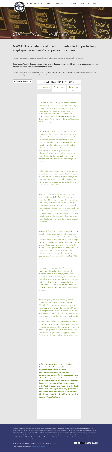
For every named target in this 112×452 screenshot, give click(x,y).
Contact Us (85, 4)
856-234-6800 (61, 89)
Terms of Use (40, 444)
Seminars (73, 4)
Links (95, 4)
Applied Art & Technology (38, 447)
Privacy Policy (48, 444)
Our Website (45, 88)
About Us (49, 4)
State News (60, 4)
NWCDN (19, 6)
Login (55, 444)
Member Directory (34, 4)
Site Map (33, 444)
